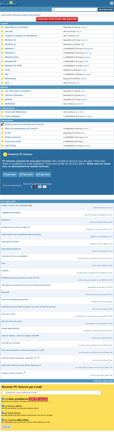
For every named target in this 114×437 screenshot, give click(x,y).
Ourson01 (84, 40)
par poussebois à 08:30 (105, 316)
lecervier (83, 70)
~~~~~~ (86, 141)
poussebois (87, 74)
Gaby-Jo (78, 31)
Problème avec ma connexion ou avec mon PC (20, 278)
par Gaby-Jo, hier (107, 360)
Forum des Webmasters (16, 112)
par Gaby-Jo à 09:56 (106, 287)
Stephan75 (79, 104)
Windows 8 (10, 53)
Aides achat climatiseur (11, 249)
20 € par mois (43, 174)
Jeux (7, 83)
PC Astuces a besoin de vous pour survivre (26, 161)
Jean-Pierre (79, 112)
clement (86, 129)
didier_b (83, 95)
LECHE (85, 61)
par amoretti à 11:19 (106, 251)
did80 (77, 36)
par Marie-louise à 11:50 (104, 222)
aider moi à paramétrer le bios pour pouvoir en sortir (22, 350)
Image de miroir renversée (12, 373)
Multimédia (10, 104)
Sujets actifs (6, 15)
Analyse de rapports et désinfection (21, 36)
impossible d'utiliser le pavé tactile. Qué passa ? (21, 365)
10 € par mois (26, 174)
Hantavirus (5, 220)
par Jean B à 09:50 (106, 302)
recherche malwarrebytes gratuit (14, 299)
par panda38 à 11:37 (105, 236)
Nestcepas (87, 57)
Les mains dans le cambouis (18, 91)
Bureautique (10, 78)
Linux (7, 70)
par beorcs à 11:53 (106, 208)
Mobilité (8, 99)
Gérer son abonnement (12, 185)
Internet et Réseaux (14, 95)
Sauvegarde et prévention (16, 27)
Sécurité (9, 31)
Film (3, 263)
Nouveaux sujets (20, 15)
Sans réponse (34, 15)
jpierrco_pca (87, 53)
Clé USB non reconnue (10, 343)
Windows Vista (11, 57)
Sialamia (83, 27)
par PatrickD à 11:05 (106, 265)
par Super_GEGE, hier (105, 367)
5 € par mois (10, 174)
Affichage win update (10, 241)
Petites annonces (13, 137)
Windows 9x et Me (13, 66)
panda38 (83, 99)
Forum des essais (13, 141)
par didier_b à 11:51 (106, 215)
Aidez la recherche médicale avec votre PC (24, 124)
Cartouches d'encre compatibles (14, 256)
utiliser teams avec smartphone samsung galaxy (21, 234)
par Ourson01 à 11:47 (105, 229)
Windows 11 (10, 44)
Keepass (5, 270)
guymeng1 (86, 146)
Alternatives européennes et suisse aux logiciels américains (26, 285)
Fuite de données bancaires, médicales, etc (19, 358)
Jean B (83, 91)
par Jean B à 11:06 (106, 258)
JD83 (82, 44)
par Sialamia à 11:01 (105, 273)
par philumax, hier (106, 345)
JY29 (77, 83)
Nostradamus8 (88, 48)
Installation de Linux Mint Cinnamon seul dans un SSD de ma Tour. (28, 307)
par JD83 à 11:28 (107, 244)
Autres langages (12, 116)
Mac (7, 74)
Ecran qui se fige (8, 314)
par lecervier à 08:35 (106, 309)
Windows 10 (10, 40)
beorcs (82, 133)
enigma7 (86, 66)
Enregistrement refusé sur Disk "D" (15, 227)
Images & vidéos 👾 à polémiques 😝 (16, 205)
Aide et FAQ (10, 146)
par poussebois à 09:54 (105, 294)
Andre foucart (87, 116)
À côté (8, 133)
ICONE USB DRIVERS (10, 328)
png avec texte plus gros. (11, 321)
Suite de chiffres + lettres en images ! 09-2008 (20, 336)
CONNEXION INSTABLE (11, 213)
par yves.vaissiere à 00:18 (104, 331)
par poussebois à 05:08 (105, 323)
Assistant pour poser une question (57, 19)
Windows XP (11, 61)
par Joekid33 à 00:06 (105, 338)
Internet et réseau (90, 215)
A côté (95, 208)
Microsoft (5, 292)
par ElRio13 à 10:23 (106, 280)
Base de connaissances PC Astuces (21, 128)
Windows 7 (10, 48)
